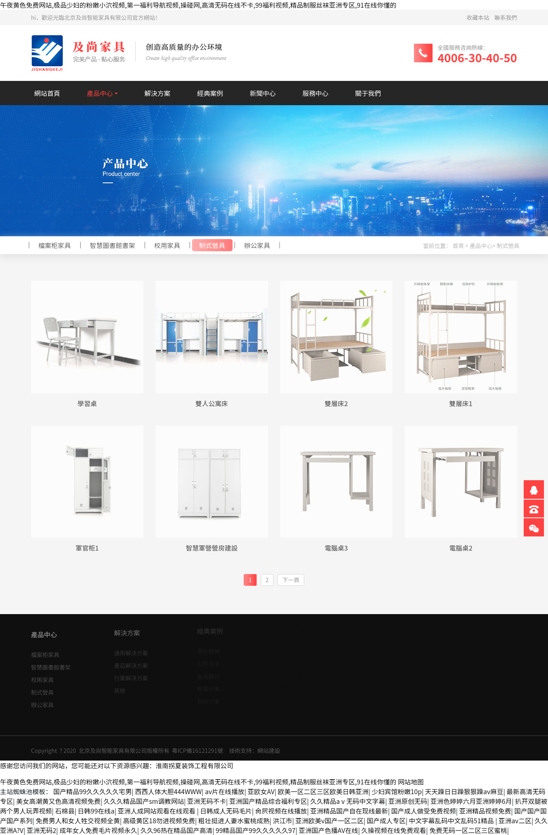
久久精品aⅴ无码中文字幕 (347, 801)
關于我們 (368, 93)
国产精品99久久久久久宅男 (92, 791)
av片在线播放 (224, 791)
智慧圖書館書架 (110, 245)
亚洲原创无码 (407, 801)
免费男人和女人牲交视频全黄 (78, 820)
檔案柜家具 (52, 245)
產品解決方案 (131, 663)
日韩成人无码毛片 (226, 811)
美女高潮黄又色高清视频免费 (58, 801)
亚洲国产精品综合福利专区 (268, 801)
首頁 (460, 246)
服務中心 (315, 93)
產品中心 (100, 93)
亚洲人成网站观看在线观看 (157, 811)
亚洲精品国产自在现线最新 (349, 811)
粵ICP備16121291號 (197, 752)
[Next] (291, 579)
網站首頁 (47, 93)
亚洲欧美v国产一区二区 (329, 820)
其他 (120, 688)
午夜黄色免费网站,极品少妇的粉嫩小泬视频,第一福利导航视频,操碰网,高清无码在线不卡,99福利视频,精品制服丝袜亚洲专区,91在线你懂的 (198, 5)
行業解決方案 (131, 676)
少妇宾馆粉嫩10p (397, 791)
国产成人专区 (386, 820)
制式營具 (210, 245)
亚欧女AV (261, 791)
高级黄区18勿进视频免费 (159, 820)
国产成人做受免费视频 (423, 811)
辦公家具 (255, 245)
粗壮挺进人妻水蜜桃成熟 (234, 820)
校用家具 (165, 245)
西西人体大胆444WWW (168, 791)
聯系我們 (506, 17)
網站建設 (268, 752)
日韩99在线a (96, 811)
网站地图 (411, 781)
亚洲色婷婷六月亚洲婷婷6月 (471, 801)
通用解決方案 (131, 650)
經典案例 (210, 93)
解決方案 (158, 93)
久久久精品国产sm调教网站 (144, 801)
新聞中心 (263, 93)
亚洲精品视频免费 (485, 811)
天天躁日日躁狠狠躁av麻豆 (464, 791)
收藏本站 (478, 17)
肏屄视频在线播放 (281, 811)
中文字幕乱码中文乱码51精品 (452, 820)
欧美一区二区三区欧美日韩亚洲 (323, 791)
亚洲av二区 (515, 820)
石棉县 (65, 811)
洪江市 (282, 820)
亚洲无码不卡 (206, 801)
